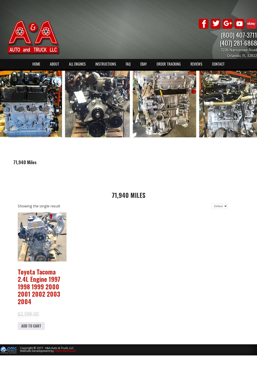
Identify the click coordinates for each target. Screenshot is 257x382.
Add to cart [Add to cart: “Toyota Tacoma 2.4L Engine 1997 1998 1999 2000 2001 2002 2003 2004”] (31, 326)
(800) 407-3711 (239, 34)
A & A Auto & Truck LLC (33, 37)
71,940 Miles (128, 195)
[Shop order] (220, 206)
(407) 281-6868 (238, 42)
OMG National (65, 351)
